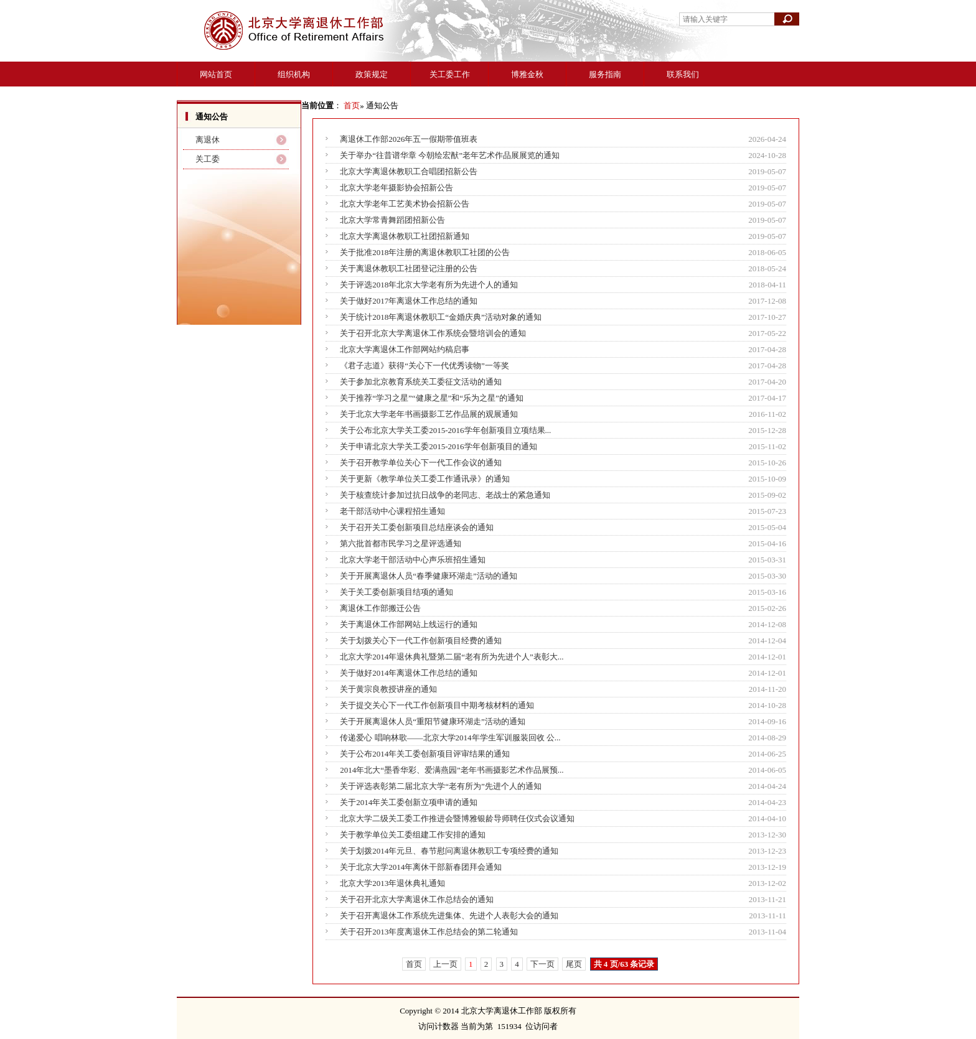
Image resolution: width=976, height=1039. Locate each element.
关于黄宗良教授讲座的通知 (388, 689)
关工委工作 (449, 74)
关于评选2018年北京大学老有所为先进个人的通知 (429, 284)
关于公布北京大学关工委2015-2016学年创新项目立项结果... (445, 430)
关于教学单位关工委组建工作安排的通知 (413, 834)
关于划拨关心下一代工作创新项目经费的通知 (421, 640)
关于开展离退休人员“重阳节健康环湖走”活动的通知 (432, 721)
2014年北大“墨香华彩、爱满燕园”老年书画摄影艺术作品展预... (451, 770)
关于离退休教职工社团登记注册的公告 (408, 268)
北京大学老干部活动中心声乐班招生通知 (413, 559)
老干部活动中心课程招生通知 (392, 511)
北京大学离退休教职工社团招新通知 (404, 236)
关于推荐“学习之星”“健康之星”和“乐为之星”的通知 (431, 398)
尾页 (574, 964)
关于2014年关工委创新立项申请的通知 (408, 802)
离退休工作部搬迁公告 (380, 608)
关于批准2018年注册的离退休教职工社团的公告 (425, 252)
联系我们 (683, 74)
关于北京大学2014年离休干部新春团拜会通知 (421, 867)
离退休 (207, 139)
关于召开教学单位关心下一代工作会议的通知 (421, 462)
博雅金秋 (527, 74)
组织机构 (294, 74)
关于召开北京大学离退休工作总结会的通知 (417, 899)
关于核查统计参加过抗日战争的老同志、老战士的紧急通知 (445, 495)
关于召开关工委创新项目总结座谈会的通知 (417, 527)
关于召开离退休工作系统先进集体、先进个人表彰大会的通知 (449, 915)
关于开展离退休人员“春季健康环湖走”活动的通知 (428, 575)
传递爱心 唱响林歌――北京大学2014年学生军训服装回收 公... (450, 737)
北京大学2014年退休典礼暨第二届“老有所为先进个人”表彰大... (451, 656)
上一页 (445, 964)
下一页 (542, 964)
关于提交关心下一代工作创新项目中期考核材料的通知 (437, 705)
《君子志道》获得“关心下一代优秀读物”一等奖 (424, 365)
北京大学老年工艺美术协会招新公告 (404, 203)
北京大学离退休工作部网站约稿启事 (404, 349)
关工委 (207, 159)
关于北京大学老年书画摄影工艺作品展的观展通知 (429, 414)
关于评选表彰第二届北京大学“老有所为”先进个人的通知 (441, 786)
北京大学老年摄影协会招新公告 (396, 187)
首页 (352, 105)
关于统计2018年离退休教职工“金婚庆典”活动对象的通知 (441, 317)
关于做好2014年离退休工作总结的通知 (408, 673)
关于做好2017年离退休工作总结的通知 (408, 300)
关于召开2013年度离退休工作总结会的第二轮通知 (429, 931)
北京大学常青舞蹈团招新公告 (392, 220)
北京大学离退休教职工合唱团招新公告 (408, 171)
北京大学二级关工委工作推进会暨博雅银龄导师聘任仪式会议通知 (457, 818)
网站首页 (216, 74)
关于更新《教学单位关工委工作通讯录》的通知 (425, 478)
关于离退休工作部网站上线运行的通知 (408, 624)
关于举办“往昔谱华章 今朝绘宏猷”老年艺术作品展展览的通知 (450, 155)
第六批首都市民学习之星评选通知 (400, 543)
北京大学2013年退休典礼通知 (392, 883)
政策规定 (371, 74)
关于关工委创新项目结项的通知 (396, 592)
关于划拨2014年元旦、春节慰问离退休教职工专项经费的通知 (449, 850)
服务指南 (605, 74)
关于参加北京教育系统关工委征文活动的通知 (421, 381)
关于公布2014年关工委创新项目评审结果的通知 (425, 753)
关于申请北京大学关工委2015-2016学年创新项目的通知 (438, 446)
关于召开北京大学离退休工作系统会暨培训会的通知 (433, 333)
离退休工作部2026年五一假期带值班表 (408, 139)
